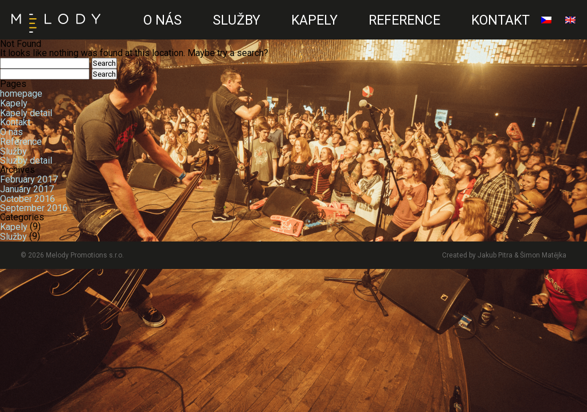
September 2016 (34, 208)
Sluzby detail (26, 160)
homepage (21, 93)
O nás (162, 20)
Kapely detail (26, 112)
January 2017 (27, 189)
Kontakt (500, 20)
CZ (118, 31)
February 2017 (29, 179)
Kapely (314, 20)
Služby (236, 20)
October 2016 (27, 198)
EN (115, 31)
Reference (404, 20)
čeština (546, 25)
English (570, 25)
